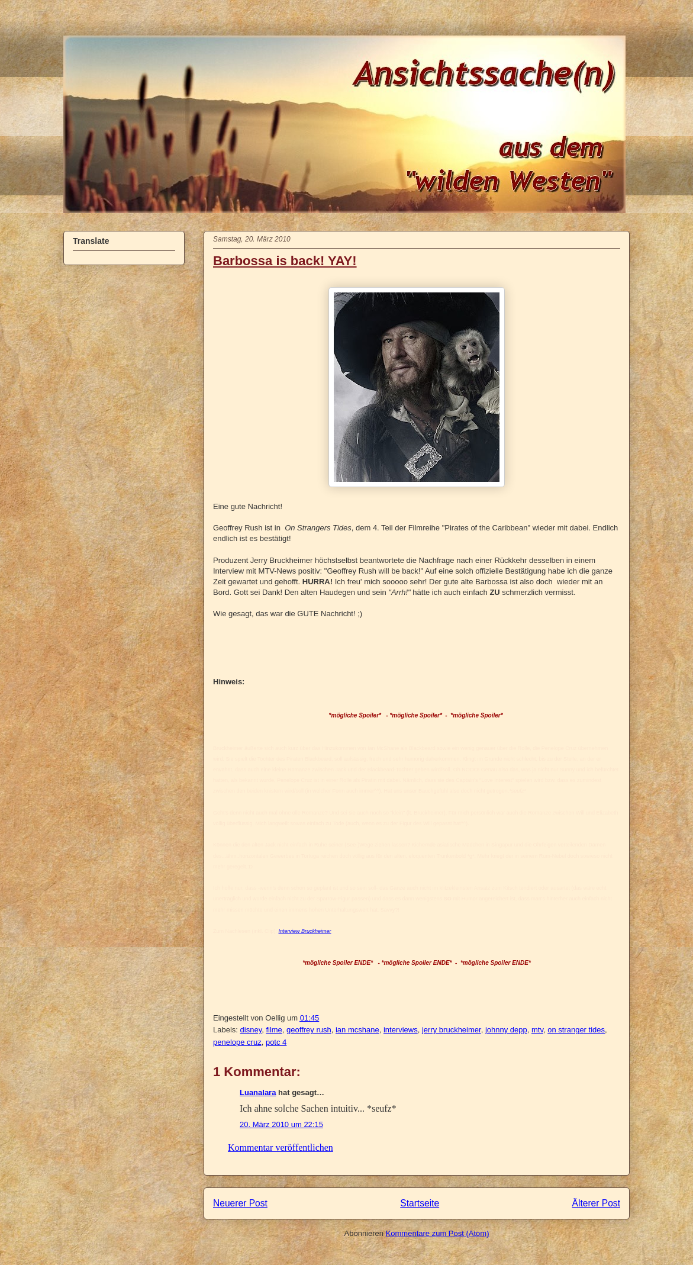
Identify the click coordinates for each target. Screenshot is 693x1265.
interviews (400, 1029)
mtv (537, 1029)
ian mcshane (357, 1029)
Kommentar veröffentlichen (280, 1147)
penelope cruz (237, 1042)
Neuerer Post (240, 1203)
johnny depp (506, 1029)
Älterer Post (596, 1203)
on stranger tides (576, 1029)
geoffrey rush (308, 1029)
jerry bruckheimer (451, 1029)
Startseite (419, 1203)
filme (274, 1029)
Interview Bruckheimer (305, 931)
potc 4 (276, 1042)
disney (251, 1029)
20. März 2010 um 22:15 (281, 1124)
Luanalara (258, 1092)
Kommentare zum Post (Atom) (437, 1233)
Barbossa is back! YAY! (285, 260)
